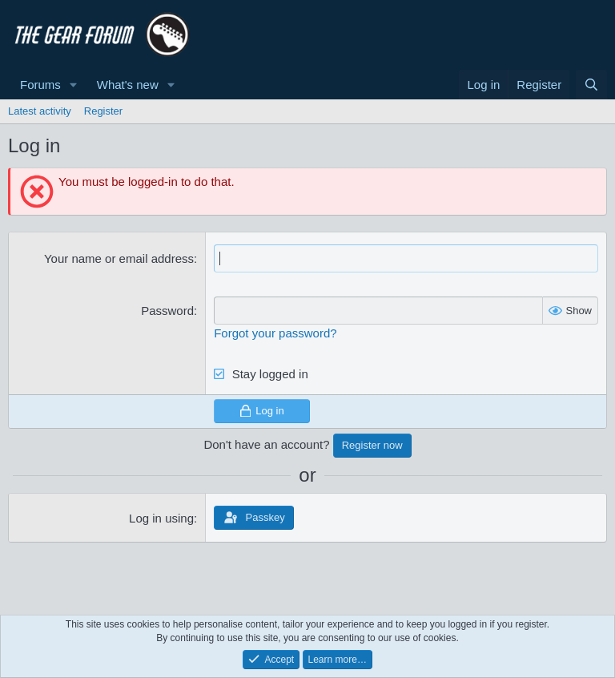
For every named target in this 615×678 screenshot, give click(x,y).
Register (103, 111)
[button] (73, 84)
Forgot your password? (275, 333)
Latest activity (39, 111)
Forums (40, 84)
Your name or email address (119, 258)
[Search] (591, 84)
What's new (128, 84)
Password (167, 310)
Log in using (161, 518)
